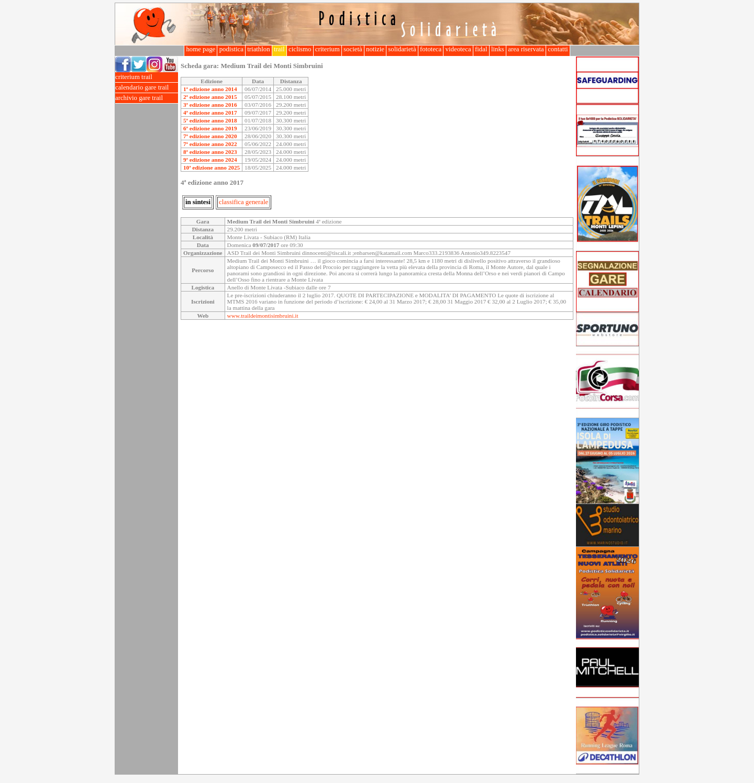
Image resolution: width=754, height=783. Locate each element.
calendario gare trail (146, 88)
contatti (558, 49)
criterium (327, 49)
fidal (481, 49)
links (498, 49)
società (353, 49)
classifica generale (243, 202)
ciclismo (300, 49)
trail (279, 49)
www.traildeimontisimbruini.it (262, 315)
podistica (231, 49)
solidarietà (402, 49)
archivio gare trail (146, 98)
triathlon (259, 49)
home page (200, 49)
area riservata (526, 49)
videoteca (457, 49)
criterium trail (146, 77)
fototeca (430, 49)
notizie (375, 49)
